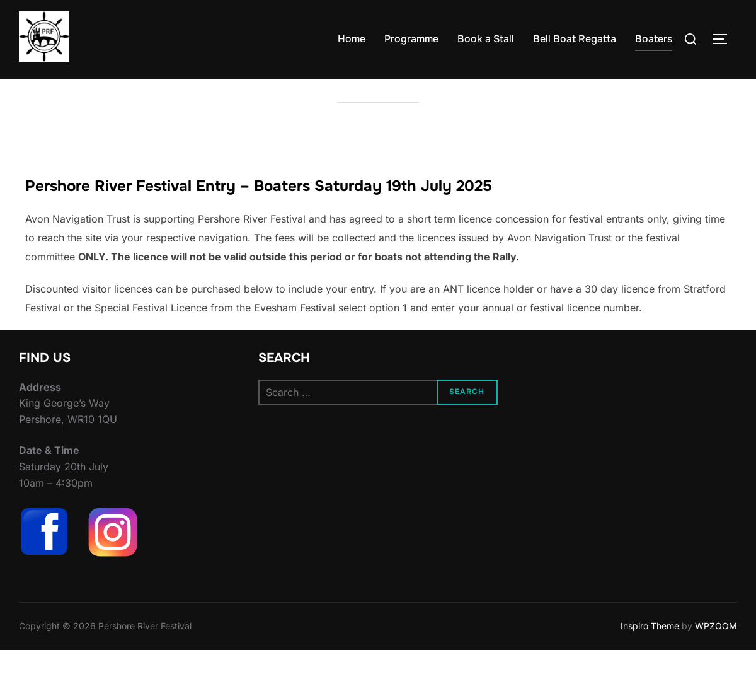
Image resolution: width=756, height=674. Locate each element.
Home (351, 38)
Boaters (653, 38)
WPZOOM (716, 650)
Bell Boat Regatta (574, 38)
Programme (411, 38)
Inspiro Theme (650, 650)
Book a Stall (485, 38)
